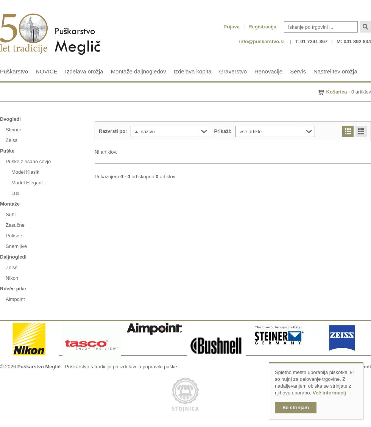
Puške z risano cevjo (28, 161)
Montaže (10, 204)
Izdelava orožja (84, 71)
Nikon (12, 278)
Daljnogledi (13, 257)
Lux (15, 193)
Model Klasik (25, 172)
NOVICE (47, 71)
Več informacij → (332, 393)
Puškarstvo (14, 71)
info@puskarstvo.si (261, 41)
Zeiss (11, 140)
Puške (7, 151)
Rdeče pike (13, 288)
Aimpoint (15, 299)
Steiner (13, 129)
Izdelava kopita (193, 71)
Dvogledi (10, 119)
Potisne (14, 235)
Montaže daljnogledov (138, 71)
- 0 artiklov (348, 92)
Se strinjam (295, 407)
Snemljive (16, 246)
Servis (298, 71)
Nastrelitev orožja (335, 71)
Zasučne (15, 225)
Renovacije (268, 71)
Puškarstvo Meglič (39, 366)
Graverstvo (233, 71)
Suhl (11, 214)
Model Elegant (27, 182)
